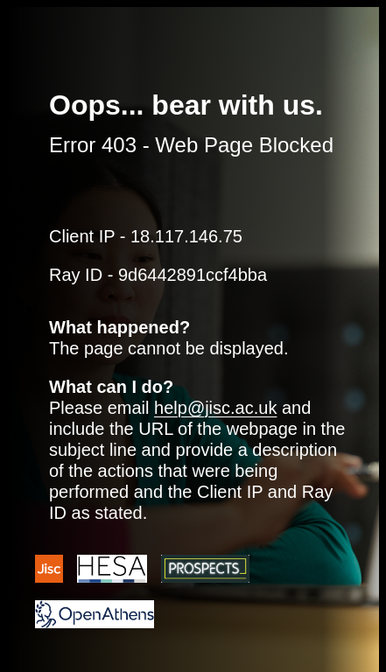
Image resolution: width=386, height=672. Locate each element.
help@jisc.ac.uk (215, 407)
